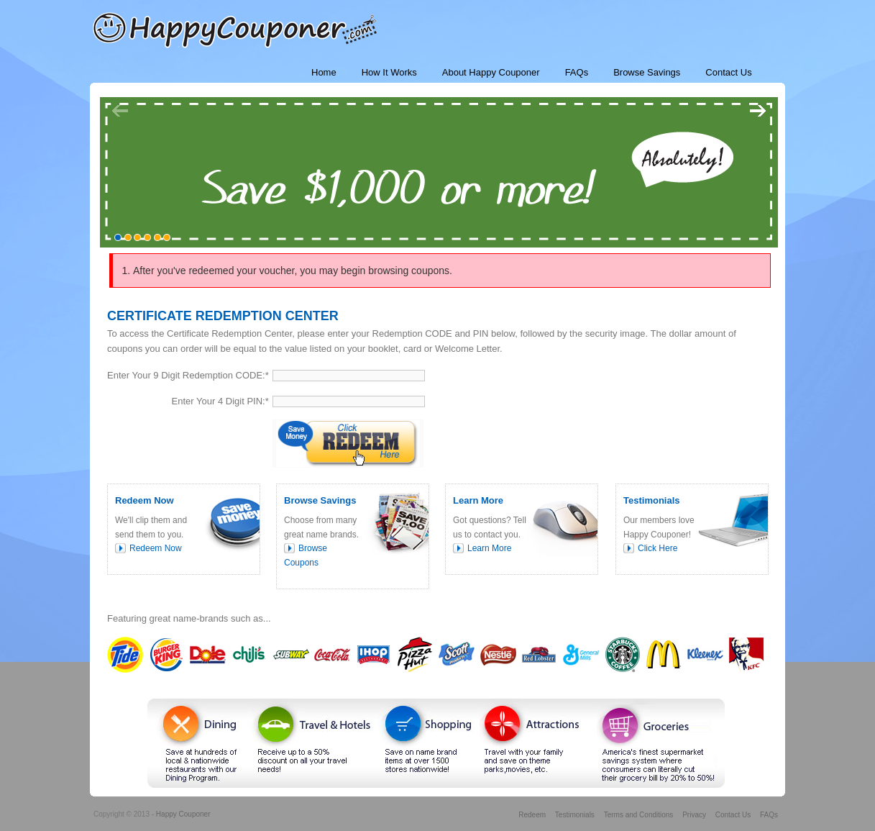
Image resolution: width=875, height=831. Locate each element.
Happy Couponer (183, 814)
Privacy (694, 815)
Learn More (489, 548)
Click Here (657, 548)
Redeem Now (155, 548)
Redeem (532, 815)
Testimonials (575, 815)
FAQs (769, 815)
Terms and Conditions (639, 815)
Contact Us (733, 815)
